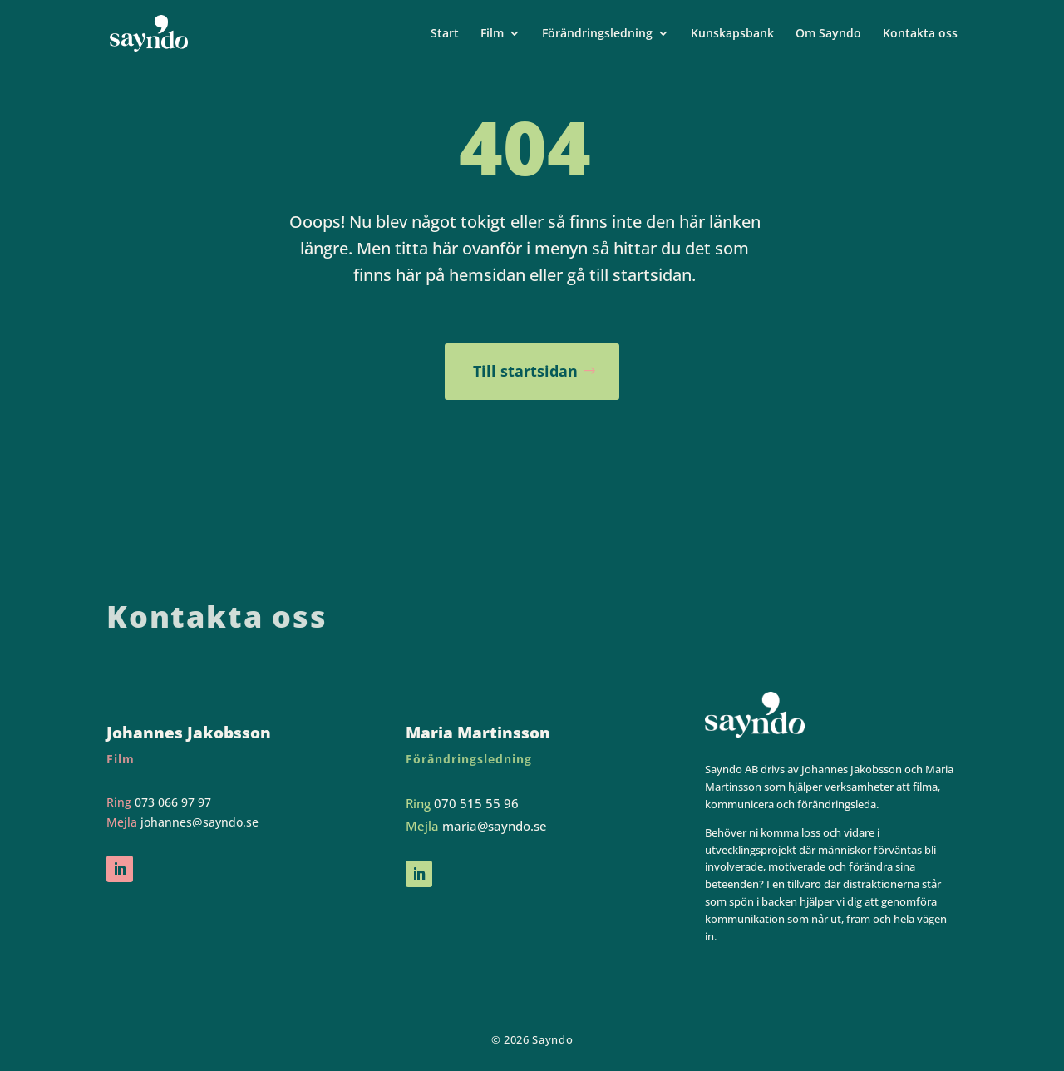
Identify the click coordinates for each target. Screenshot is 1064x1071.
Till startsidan (525, 371)
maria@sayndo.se (494, 825)
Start (445, 34)
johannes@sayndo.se (199, 822)
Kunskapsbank (732, 34)
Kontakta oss (920, 34)
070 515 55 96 (476, 803)
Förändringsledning (597, 34)
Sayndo (552, 1039)
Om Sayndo (828, 34)
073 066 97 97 (173, 802)
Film (492, 34)
